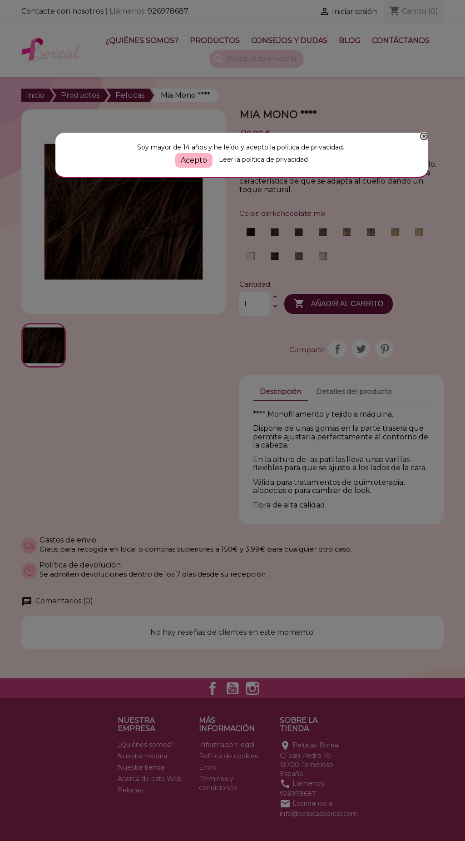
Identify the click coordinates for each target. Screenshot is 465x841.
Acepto (194, 160)
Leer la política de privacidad (263, 159)
